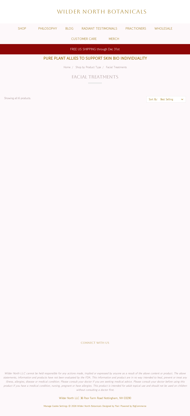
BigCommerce (139, 406)
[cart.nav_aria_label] (183, 12)
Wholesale (163, 28)
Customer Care (86, 38)
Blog (69, 28)
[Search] (158, 12)
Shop (24, 28)
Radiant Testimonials (99, 28)
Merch (114, 38)
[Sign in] (174, 12)
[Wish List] (166, 12)
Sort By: (153, 99)
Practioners (136, 28)
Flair (117, 406)
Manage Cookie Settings (55, 406)
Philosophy (47, 28)
